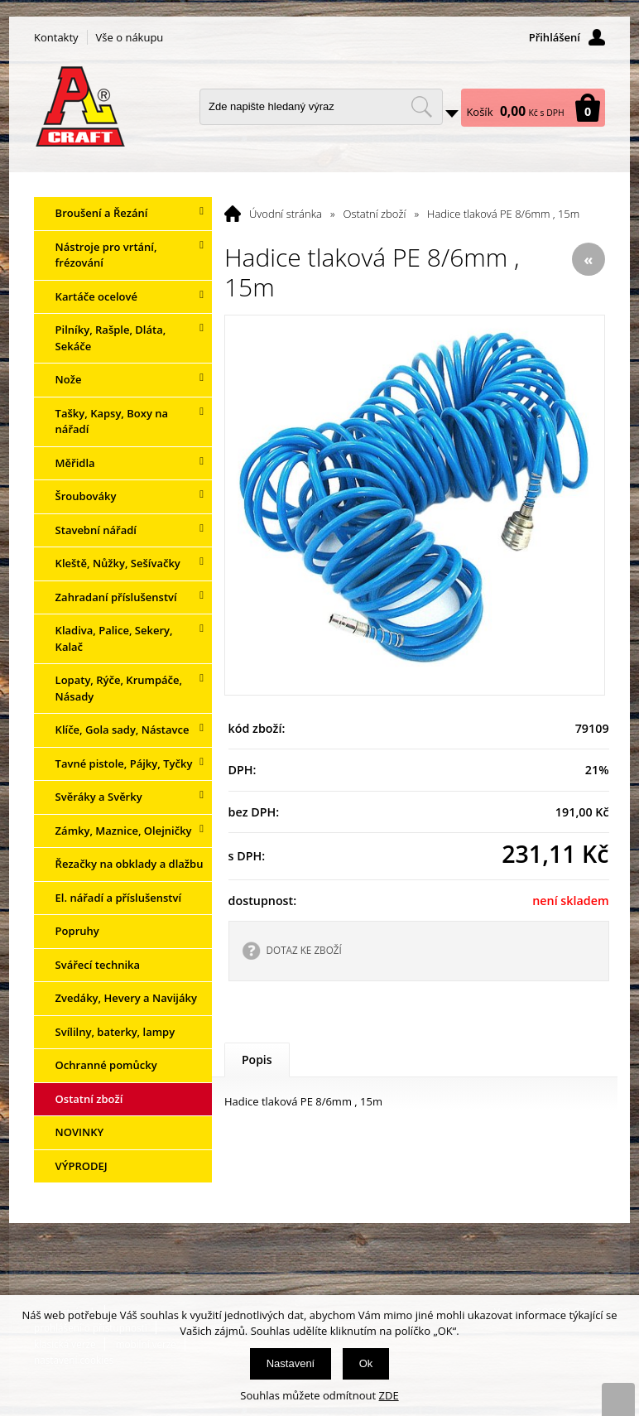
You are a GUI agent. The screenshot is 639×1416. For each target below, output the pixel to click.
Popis (257, 1059)
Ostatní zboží (375, 213)
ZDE (389, 1395)
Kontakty (56, 37)
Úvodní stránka (285, 213)
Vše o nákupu (130, 37)
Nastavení (291, 1363)
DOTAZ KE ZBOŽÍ (304, 949)
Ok (366, 1363)
